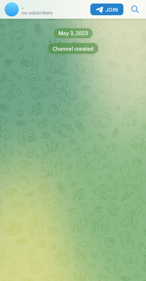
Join (107, 10)
